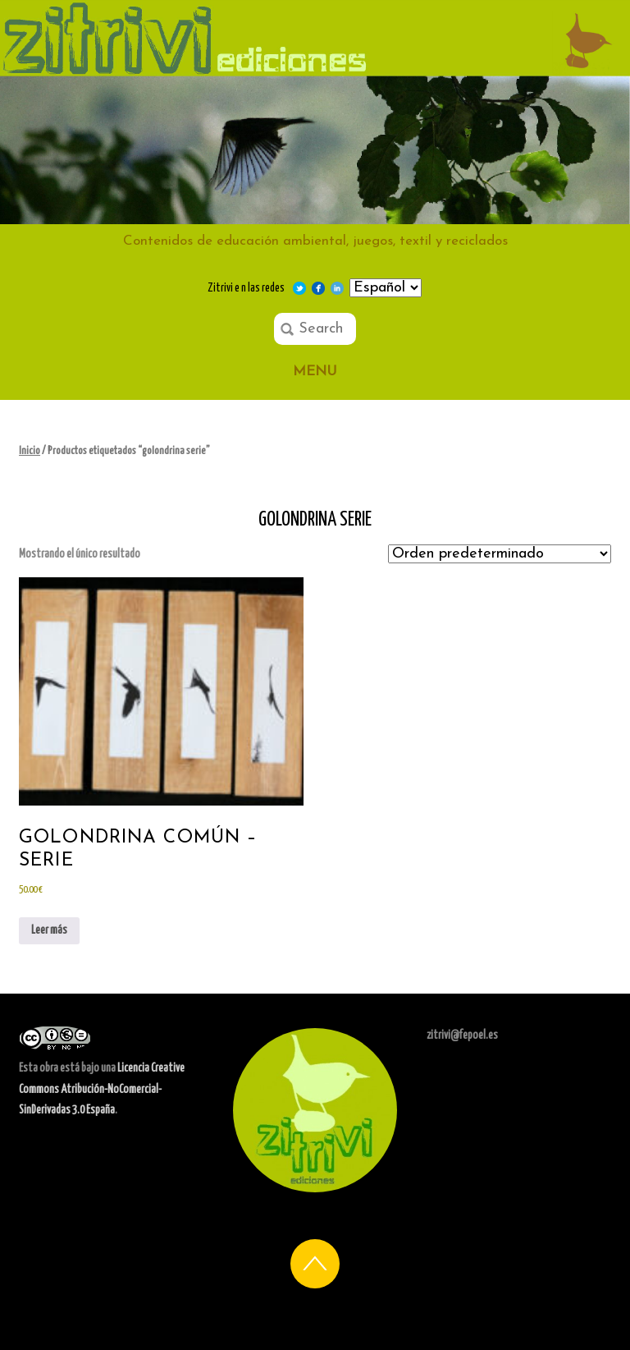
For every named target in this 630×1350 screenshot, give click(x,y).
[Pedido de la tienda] (499, 553)
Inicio (29, 451)
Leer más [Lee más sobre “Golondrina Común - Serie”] (49, 930)
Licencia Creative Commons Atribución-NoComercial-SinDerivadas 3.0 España (102, 1089)
